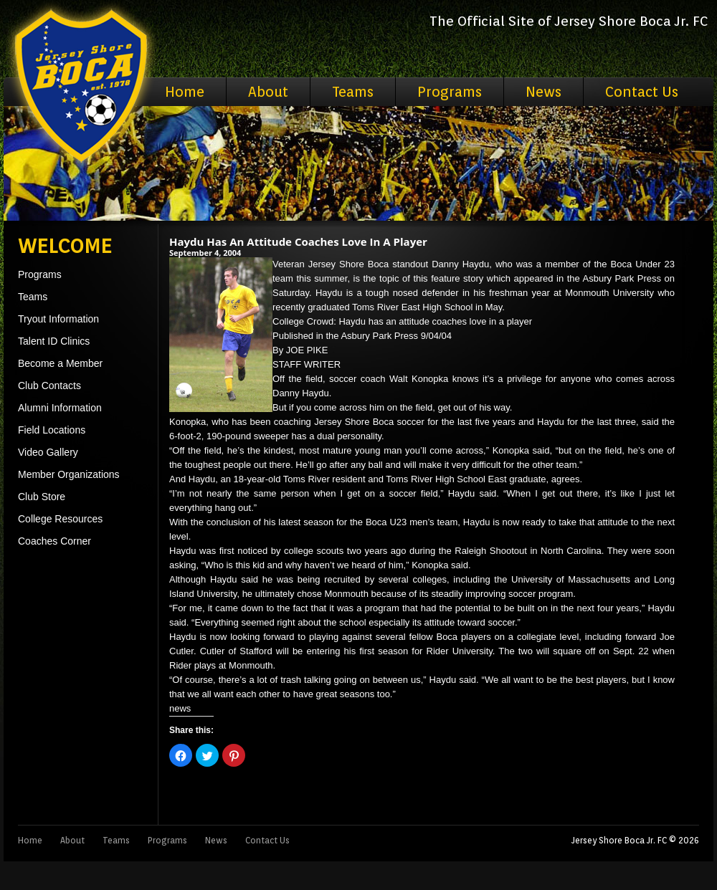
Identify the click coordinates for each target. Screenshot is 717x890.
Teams (353, 91)
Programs (449, 91)
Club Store (41, 496)
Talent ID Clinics (54, 341)
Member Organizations (69, 474)
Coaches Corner (54, 541)
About (268, 91)
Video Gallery (48, 452)
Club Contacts (49, 385)
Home (184, 91)
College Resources (60, 519)
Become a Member (60, 363)
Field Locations (51, 430)
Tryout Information (58, 319)
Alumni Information (60, 407)
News (543, 91)
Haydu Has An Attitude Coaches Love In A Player (298, 241)
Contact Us (641, 91)
